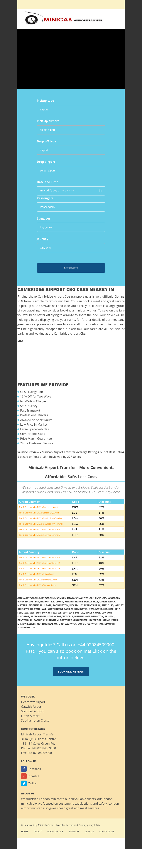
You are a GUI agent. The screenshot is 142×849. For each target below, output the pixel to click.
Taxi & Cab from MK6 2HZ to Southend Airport (38, 580)
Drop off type (46, 141)
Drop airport (46, 162)
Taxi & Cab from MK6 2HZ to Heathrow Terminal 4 (39, 563)
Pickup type (45, 101)
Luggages (43, 218)
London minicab (50, 799)
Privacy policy (86, 825)
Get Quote (71, 268)
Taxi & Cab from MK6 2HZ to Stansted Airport (37, 585)
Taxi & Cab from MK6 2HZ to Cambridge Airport (38, 507)
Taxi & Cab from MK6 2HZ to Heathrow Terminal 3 (39, 558)
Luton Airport (30, 716)
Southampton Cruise (35, 720)
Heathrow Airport (33, 702)
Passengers (45, 198)
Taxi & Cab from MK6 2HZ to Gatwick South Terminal (40, 524)
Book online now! (71, 671)
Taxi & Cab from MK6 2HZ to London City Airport (39, 513)
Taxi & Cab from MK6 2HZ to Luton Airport (36, 574)
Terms (69, 825)
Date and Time (47, 182)
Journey (42, 239)
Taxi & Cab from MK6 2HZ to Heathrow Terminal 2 (39, 535)
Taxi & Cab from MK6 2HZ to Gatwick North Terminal (40, 518)
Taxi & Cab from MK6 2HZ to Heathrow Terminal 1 (39, 529)
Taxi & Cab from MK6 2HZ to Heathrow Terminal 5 (39, 569)
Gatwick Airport (31, 707)
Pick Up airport (48, 121)
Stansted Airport (32, 711)
